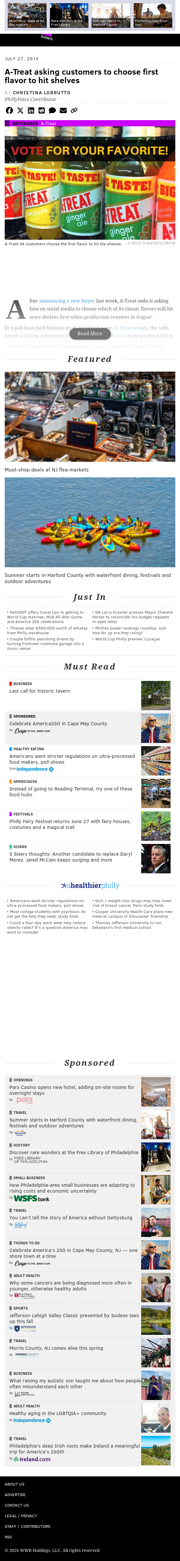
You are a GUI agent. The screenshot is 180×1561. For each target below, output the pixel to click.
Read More (90, 333)
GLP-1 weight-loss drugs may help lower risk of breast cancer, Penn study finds (132, 903)
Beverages (25, 123)
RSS (8, 1537)
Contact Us (17, 1505)
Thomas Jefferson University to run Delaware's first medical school (126, 925)
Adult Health (27, 1275)
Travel (20, 1112)
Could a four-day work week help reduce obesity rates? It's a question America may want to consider (47, 927)
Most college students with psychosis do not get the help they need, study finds (46, 914)
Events (47, 37)
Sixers (20, 846)
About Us (14, 1484)
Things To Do (27, 1243)
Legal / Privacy (21, 1515)
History (22, 1145)
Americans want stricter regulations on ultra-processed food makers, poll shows (45, 903)
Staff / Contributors (27, 1526)
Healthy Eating (29, 748)
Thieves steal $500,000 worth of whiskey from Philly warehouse (47, 630)
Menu (170, 40)
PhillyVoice (14, 40)
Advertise (15, 1494)
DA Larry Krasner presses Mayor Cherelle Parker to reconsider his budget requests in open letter (132, 616)
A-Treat (48, 123)
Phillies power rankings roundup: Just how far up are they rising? (129, 630)
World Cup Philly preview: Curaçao (127, 639)
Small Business (29, 1177)
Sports (21, 1308)
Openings (23, 1079)
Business (23, 683)
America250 (25, 781)
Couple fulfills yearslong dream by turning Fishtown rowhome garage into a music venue (45, 643)
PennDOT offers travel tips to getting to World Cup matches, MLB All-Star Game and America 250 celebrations (45, 616)
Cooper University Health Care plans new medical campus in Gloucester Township (132, 914)
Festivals (23, 814)
